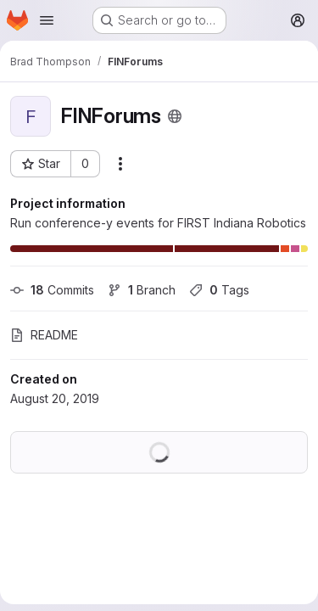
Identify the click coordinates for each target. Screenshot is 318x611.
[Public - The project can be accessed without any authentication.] (174, 116)
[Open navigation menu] (46, 20)
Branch (142, 290)
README (44, 335)
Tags (219, 290)
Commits (52, 290)
